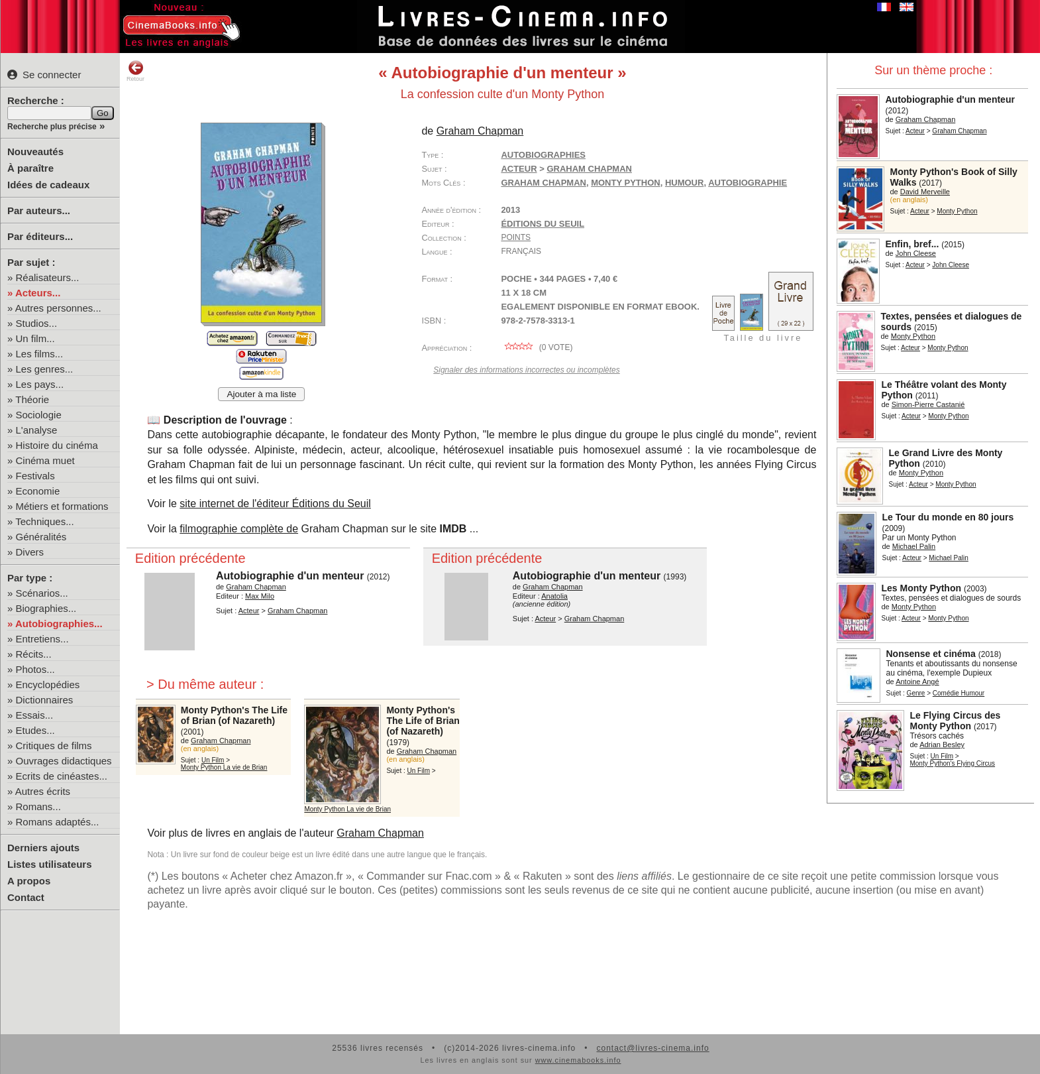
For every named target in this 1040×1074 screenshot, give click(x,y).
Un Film (942, 756)
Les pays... (40, 384)
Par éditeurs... (40, 236)
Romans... (38, 806)
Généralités (41, 536)
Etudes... (35, 730)
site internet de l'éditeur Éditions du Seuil (275, 503)
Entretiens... (42, 638)
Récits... (34, 654)
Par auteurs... (38, 210)
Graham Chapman (543, 183)
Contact (25, 897)
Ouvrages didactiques (64, 760)
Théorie (32, 399)
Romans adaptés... (57, 821)
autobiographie (747, 183)
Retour (135, 71)
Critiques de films (54, 745)
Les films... (40, 353)
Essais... (35, 715)
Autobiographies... (59, 623)
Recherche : (35, 100)
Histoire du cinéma (57, 445)
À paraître (30, 168)
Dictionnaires (45, 699)
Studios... (37, 323)
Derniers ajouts (43, 847)
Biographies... (46, 608)
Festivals (35, 475)
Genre (916, 693)
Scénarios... (42, 593)
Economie (38, 491)
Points (516, 237)
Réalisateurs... (47, 277)
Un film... (35, 338)
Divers (30, 552)
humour (684, 183)
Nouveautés (35, 151)
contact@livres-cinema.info (652, 1048)
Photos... (35, 669)
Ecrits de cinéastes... (61, 776)
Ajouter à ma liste (261, 394)
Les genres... (45, 369)
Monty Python (625, 183)
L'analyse (37, 430)
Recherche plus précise (52, 126)
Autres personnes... (58, 308)
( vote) (536, 347)
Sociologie (39, 414)
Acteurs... (37, 292)
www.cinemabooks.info (578, 1060)
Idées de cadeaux (48, 184)
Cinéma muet (45, 460)
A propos (28, 880)
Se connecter (44, 74)
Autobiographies (543, 155)
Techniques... (44, 521)
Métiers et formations (62, 506)
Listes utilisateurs (49, 864)
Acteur (915, 131)
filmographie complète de (239, 528)
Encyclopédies (48, 684)
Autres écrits (42, 791)
